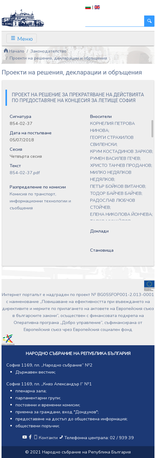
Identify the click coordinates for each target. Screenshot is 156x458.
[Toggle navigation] (21, 38)
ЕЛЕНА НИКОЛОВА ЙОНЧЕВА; (121, 214)
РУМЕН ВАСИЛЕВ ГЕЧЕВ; (115, 158)
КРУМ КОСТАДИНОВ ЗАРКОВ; (121, 151)
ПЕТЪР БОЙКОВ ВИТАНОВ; (118, 186)
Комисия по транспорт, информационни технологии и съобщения (40, 201)
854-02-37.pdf (25, 173)
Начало (14, 51)
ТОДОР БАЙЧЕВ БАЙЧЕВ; (116, 193)
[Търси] (114, 21)
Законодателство (48, 51)
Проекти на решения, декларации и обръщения (58, 58)
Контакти (46, 438)
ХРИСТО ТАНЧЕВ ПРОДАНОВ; (121, 165)
